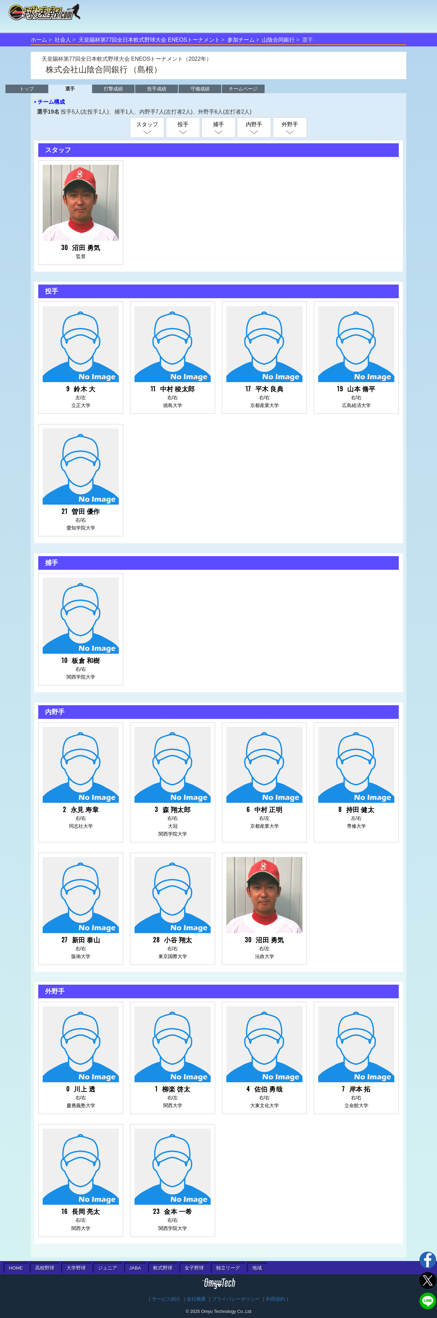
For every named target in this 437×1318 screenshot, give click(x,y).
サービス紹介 (166, 1299)
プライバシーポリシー (236, 1299)
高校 (44, 1268)
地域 (257, 1268)
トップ (26, 88)
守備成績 (200, 88)
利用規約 (275, 1299)
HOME (16, 1268)
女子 (194, 1268)
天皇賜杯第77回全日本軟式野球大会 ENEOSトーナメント (149, 40)
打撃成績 (113, 88)
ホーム (39, 40)
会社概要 (196, 1299)
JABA (135, 1268)
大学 (76, 1268)
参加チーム (241, 40)
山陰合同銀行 (278, 40)
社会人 (63, 40)
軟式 (162, 1268)
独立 (228, 1268)
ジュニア (107, 1268)
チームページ (243, 88)
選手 (70, 88)
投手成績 (156, 88)
